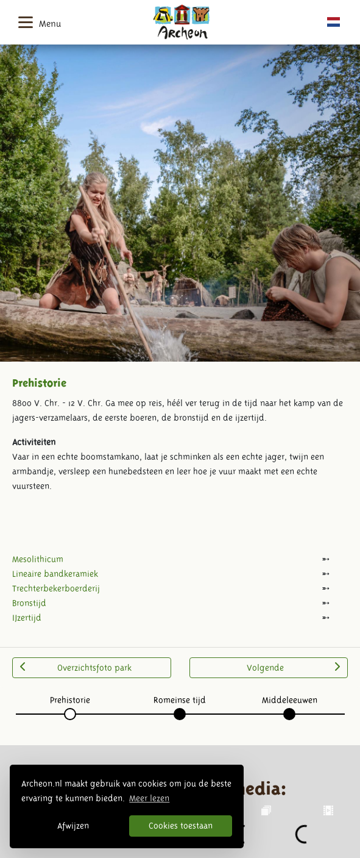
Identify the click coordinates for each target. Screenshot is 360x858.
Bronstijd (29, 603)
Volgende (293, 667)
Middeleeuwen (289, 700)
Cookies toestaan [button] (181, 826)
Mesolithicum (37, 559)
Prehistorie (70, 700)
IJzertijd (26, 618)
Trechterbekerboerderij (56, 588)
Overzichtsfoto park (76, 667)
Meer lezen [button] (149, 798)
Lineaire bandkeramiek (55, 574)
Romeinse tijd (180, 700)
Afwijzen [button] (73, 826)
